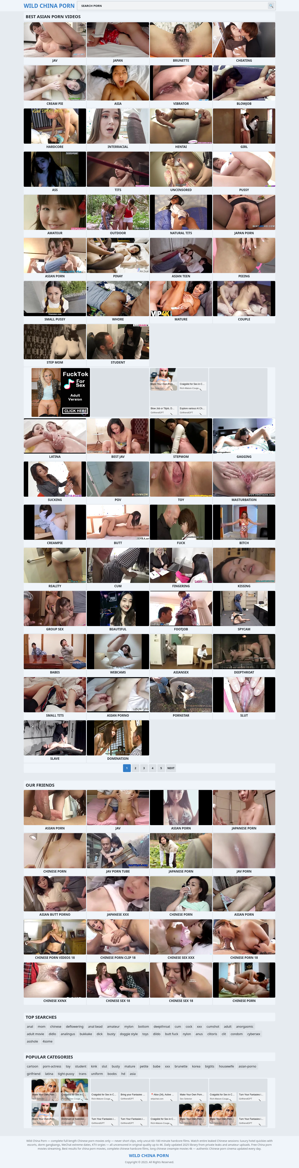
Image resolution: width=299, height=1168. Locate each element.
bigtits (209, 1066)
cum (178, 1026)
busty (111, 1034)
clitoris (212, 1034)
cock (189, 1026)
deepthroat (162, 1026)
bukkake (86, 1034)
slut (104, 1066)
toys (145, 1034)
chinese (55, 1026)
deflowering (75, 1026)
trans (82, 1074)
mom (42, 1026)
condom (237, 1034)
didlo (52, 1034)
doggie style (129, 1034)
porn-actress (52, 1066)
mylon (129, 1026)
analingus (68, 1034)
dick (100, 1034)
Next (171, 768)
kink (94, 1066)
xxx (199, 1026)
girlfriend (33, 1074)
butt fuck (171, 1034)
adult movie (35, 1034)
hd (123, 1074)
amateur (113, 1026)
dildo (157, 1034)
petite (144, 1066)
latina (49, 1074)
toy (68, 1066)
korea (196, 1066)
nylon (187, 1034)
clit (224, 1034)
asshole (32, 1041)
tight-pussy (66, 1074)
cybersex (253, 1034)
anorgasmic (244, 1026)
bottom (143, 1026)
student (80, 1066)
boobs (112, 1074)
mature (130, 1066)
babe (156, 1066)
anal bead (95, 1026)
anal (30, 1026)
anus (199, 1034)
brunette (181, 1066)
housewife (226, 1066)
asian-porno (247, 1066)
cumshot (213, 1026)
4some (47, 1041)
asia (133, 1074)
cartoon (32, 1066)
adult (228, 1026)
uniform (97, 1074)
